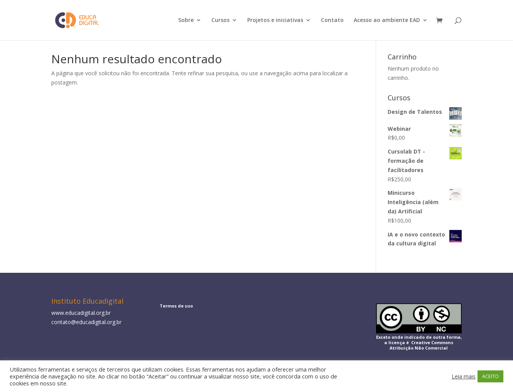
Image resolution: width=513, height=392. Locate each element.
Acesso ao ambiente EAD (387, 20)
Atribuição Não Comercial (419, 348)
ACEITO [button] (490, 376)
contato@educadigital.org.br (86, 322)
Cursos (220, 20)
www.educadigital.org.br (81, 312)
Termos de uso (176, 306)
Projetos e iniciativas (275, 20)
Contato (332, 20)
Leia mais (464, 376)
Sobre (186, 20)
